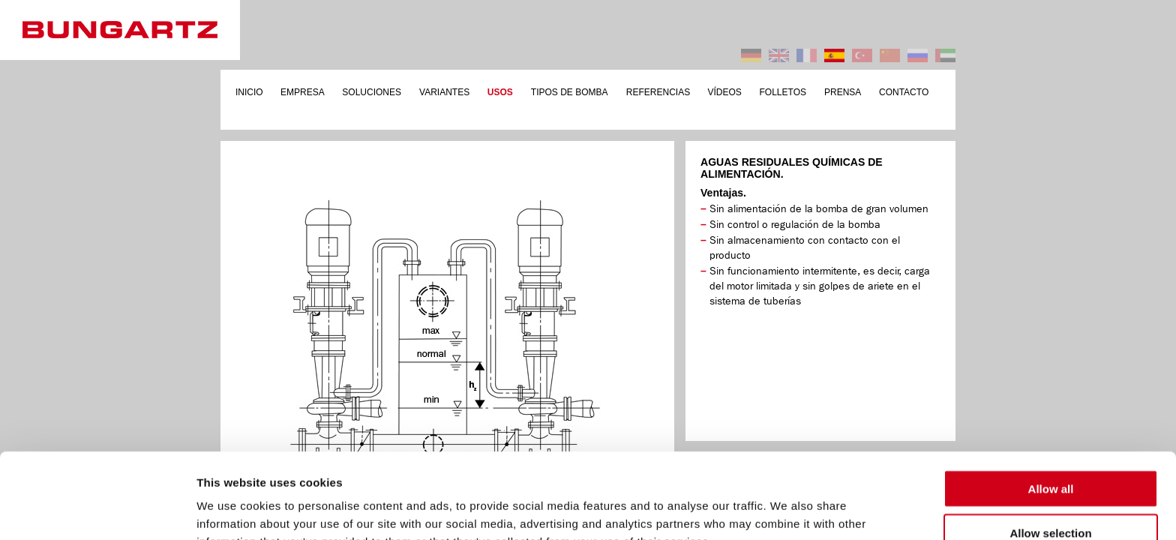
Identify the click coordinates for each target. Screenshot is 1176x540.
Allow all (1051, 408)
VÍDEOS (725, 92)
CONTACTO (903, 92)
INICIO (249, 92)
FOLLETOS (783, 92)
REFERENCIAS (658, 92)
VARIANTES (444, 92)
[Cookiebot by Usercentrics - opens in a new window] (97, 511)
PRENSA (842, 92)
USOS (500, 92)
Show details (787, 510)
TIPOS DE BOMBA (569, 92)
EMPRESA (302, 92)
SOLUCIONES (371, 92)
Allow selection (1050, 452)
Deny (1051, 496)
